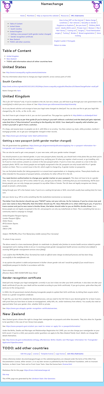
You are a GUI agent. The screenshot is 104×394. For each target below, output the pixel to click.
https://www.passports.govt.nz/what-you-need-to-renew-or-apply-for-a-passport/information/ (43, 326)
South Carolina (16, 29)
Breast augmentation (86, 33)
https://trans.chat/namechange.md (37, 370)
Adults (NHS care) (68, 28)
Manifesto (31, 15)
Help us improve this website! (48, 15)
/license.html (67, 364)
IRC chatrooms (77, 15)
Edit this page (26, 353)
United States (15, 26)
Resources (65, 15)
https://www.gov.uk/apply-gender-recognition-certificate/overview (31, 308)
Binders (74, 33)
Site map (5, 374)
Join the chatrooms (75, 353)
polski (63, 41)
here (19, 90)
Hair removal (74, 22)
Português (71, 41)
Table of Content (16, 23)
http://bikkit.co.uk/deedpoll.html (85, 115)
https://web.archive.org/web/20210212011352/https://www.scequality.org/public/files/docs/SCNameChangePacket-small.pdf (50, 86)
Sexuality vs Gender (88, 22)
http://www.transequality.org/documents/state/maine (26, 72)
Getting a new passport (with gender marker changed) (31, 34)
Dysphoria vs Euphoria (65, 25)
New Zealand (15, 39)
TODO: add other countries (20, 42)
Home (22, 15)
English (57, 41)
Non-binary (60, 30)
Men (98, 28)
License (36, 353)
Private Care (81, 28)
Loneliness (63, 22)
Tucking (66, 33)
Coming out (71, 30)
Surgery (81, 30)
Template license (47, 353)
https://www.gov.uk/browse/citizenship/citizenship (57, 104)
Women (91, 28)
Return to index (60, 45)
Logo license (60, 353)
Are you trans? (81, 25)
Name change (91, 20)
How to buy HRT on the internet (71, 20)
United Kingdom (16, 31)
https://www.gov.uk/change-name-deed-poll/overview (27, 136)
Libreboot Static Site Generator (43, 378)
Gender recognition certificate (22, 36)
